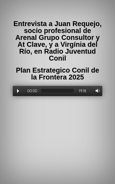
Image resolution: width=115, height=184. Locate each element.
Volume (96, 90)
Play (18, 91)
